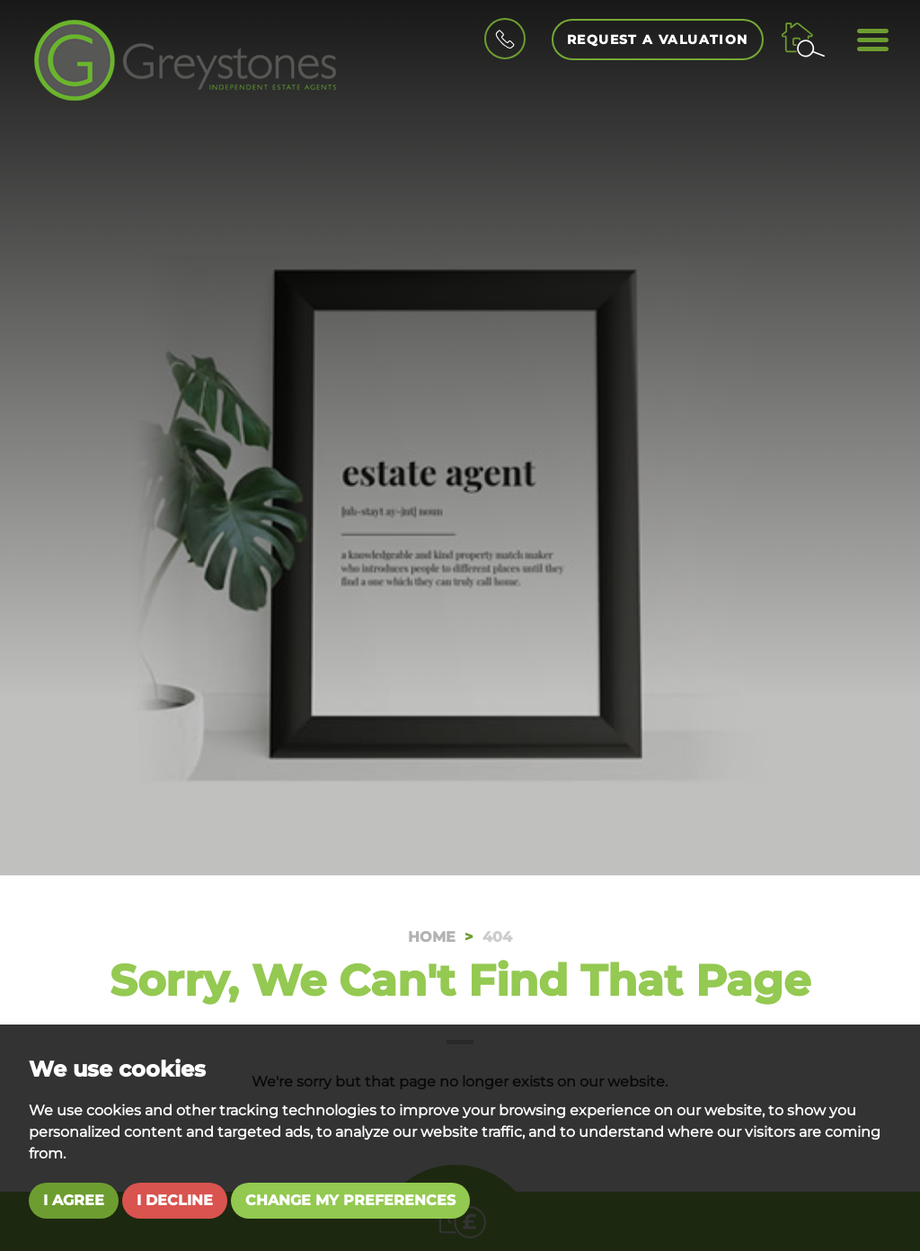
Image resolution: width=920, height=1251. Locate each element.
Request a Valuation (657, 39)
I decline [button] (175, 1200)
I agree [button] (73, 1200)
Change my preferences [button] (350, 1200)
